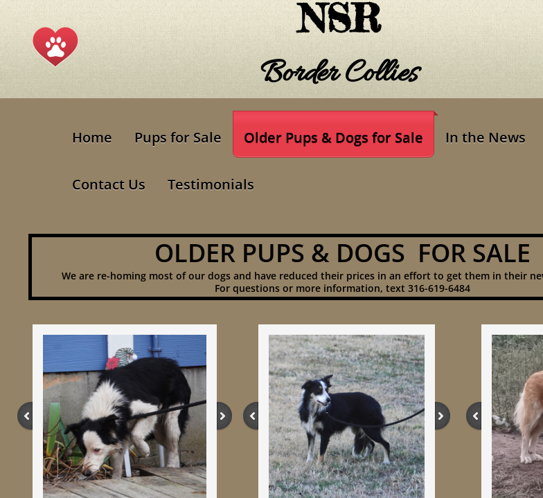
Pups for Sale (178, 137)
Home (92, 137)
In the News (485, 137)
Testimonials (211, 184)
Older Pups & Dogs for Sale (333, 137)
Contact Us (108, 184)
